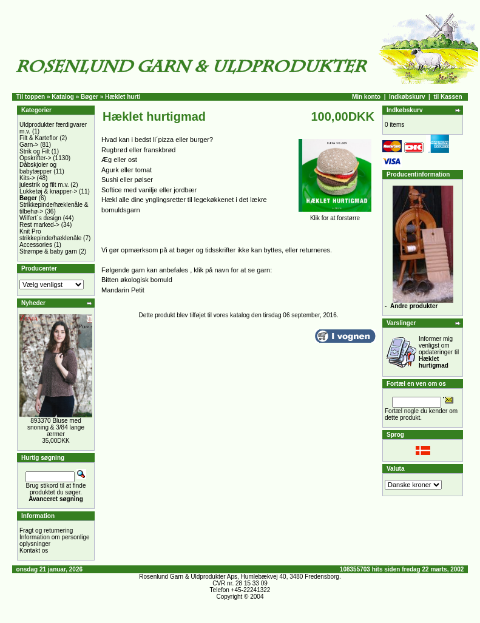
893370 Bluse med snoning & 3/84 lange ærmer (55, 427)
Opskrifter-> (35, 158)
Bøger (89, 96)
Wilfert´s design (40, 218)
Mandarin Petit (122, 290)
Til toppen (31, 96)
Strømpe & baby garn (48, 251)
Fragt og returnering (46, 530)
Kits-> (27, 178)
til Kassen (447, 96)
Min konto (366, 96)
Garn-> (28, 144)
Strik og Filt (34, 151)
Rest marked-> (39, 224)
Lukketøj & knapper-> (48, 191)
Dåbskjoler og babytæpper (37, 168)
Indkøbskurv (407, 96)
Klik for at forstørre (335, 215)
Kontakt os (33, 550)
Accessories (35, 244)
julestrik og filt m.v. (44, 184)
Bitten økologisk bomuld (136, 279)
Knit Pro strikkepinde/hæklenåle (50, 234)
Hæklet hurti (122, 96)
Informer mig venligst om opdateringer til (439, 352)
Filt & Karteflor (38, 138)
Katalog (63, 96)
